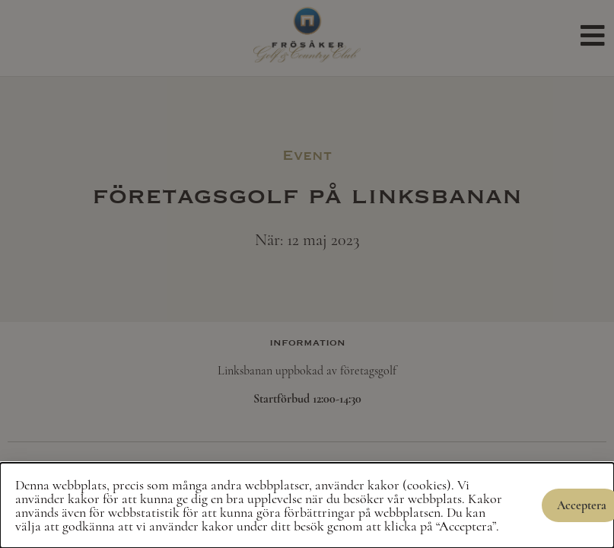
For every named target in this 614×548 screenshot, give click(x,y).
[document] (307, 274)
